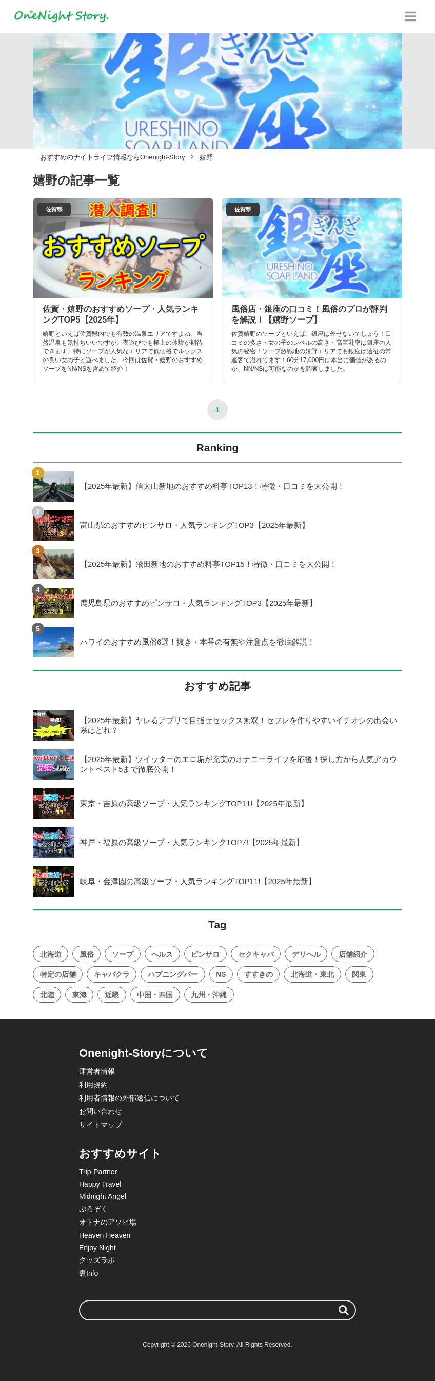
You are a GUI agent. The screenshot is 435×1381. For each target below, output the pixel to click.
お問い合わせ (100, 1111)
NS (221, 974)
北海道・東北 (312, 974)
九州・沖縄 (209, 995)
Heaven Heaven (104, 1235)
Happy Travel (100, 1184)
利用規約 (93, 1084)
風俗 (87, 954)
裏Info (88, 1273)
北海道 (51, 954)
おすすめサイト (120, 1153)
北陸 (47, 995)
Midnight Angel (102, 1196)
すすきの (258, 974)
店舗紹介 (353, 954)
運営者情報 (97, 1071)
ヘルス (162, 954)
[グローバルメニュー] (410, 16)
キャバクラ (112, 974)
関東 (359, 974)
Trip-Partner (98, 1172)
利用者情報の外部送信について (129, 1098)
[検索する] (343, 1310)
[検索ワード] (217, 1310)
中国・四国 (155, 995)
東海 (79, 995)
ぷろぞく (93, 1209)
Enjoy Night (97, 1248)
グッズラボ (97, 1260)
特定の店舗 (58, 974)
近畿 (112, 995)
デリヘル (306, 954)
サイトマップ (100, 1124)
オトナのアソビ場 (107, 1222)
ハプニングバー (173, 974)
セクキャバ (256, 954)
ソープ (122, 954)
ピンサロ (205, 954)
